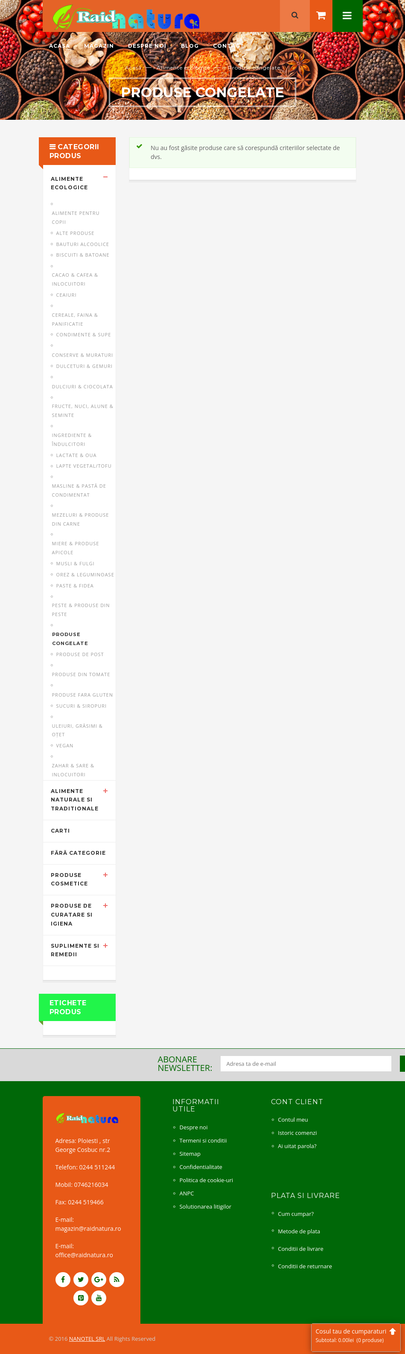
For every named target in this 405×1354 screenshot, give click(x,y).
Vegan (65, 745)
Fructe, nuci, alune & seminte (83, 410)
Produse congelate (70, 638)
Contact (228, 46)
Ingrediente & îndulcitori (72, 439)
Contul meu (293, 1119)
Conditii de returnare (305, 1266)
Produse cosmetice (69, 879)
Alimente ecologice (183, 67)
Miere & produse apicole (75, 547)
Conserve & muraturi (83, 355)
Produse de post (80, 654)
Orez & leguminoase (85, 574)
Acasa (59, 46)
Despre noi (147, 46)
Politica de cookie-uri (206, 1180)
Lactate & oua (76, 455)
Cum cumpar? (296, 1214)
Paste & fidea (75, 585)
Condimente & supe (83, 334)
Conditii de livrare (300, 1249)
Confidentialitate (200, 1167)
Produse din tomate (81, 674)
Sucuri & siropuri (81, 706)
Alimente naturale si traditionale (75, 800)
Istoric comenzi (297, 1133)
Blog (190, 46)
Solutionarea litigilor (205, 1206)
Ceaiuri (66, 295)
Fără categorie (78, 853)
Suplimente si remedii (75, 950)
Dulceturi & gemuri (84, 366)
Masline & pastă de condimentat (79, 490)
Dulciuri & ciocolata (82, 386)
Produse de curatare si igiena (72, 915)
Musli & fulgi (75, 563)
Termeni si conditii (203, 1140)
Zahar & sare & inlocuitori (73, 770)
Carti (60, 830)
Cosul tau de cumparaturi (356, 1335)
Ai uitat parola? (297, 1146)
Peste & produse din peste (81, 609)
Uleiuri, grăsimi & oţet (77, 730)
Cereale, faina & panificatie (75, 319)
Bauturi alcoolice (82, 244)
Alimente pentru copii (76, 217)
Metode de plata (299, 1231)
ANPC (186, 1193)
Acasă (133, 67)
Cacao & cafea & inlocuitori (75, 279)
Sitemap (190, 1153)
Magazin (99, 46)
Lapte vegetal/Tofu (84, 466)
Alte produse (75, 233)
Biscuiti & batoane (83, 255)
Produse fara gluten (82, 694)
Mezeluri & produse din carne (80, 519)
